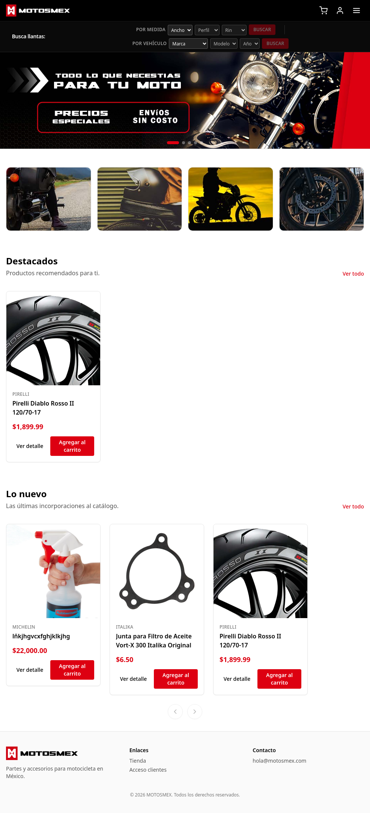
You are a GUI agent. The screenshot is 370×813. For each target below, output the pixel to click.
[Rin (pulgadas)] (234, 30)
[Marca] (188, 43)
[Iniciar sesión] (339, 10)
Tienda (137, 760)
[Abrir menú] (356, 10)
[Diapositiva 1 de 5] (173, 142)
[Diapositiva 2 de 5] (183, 142)
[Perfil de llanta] (207, 30)
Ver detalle (30, 445)
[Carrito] (323, 10)
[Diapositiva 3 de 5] (189, 142)
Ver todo (353, 273)
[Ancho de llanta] (180, 30)
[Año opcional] (250, 43)
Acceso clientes (148, 769)
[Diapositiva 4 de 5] (195, 142)
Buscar (262, 29)
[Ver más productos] (194, 711)
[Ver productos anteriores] (175, 711)
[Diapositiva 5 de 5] (201, 142)
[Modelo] (224, 43)
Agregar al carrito (72, 446)
